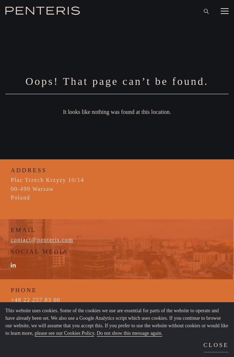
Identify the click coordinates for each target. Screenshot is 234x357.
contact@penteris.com (42, 240)
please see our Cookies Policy (64, 333)
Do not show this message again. (130, 333)
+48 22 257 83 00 (35, 300)
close (216, 345)
